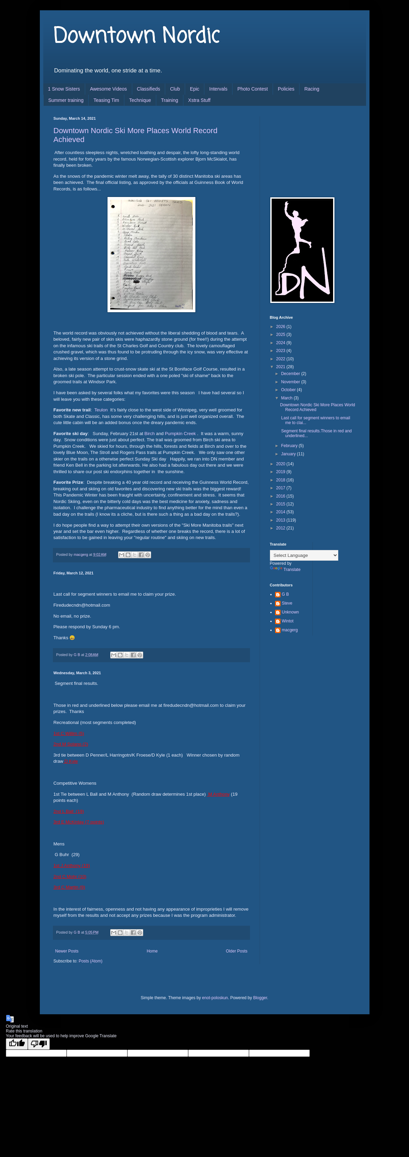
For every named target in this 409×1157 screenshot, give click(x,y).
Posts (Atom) (90, 961)
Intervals (218, 89)
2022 (281, 359)
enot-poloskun (215, 997)
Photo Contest (252, 89)
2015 (281, 504)
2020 (281, 463)
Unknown (290, 612)
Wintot (288, 621)
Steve (287, 603)
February (289, 445)
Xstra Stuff (199, 100)
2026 (281, 326)
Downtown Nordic (136, 36)
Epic (194, 89)
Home (152, 951)
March (287, 398)
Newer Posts (67, 951)
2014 (281, 512)
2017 (281, 488)
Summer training (66, 100)
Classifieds (148, 89)
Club (175, 89)
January (289, 454)
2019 (281, 471)
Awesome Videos (108, 89)
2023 (281, 350)
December (291, 373)
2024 (281, 342)
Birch (150, 433)
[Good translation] (17, 1044)
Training (169, 100)
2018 (281, 480)
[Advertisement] (304, 150)
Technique (140, 100)
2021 (281, 366)
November (291, 381)
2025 (281, 334)
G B (285, 594)
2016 (281, 496)
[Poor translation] (39, 1044)
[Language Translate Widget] (304, 555)
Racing (311, 89)
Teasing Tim (106, 100)
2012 (281, 528)
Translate (285, 569)
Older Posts (237, 951)
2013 (281, 520)
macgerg (290, 630)
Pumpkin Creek (180, 433)
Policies (286, 89)
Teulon (101, 409)
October (289, 389)
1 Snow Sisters (64, 89)
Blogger (260, 997)
